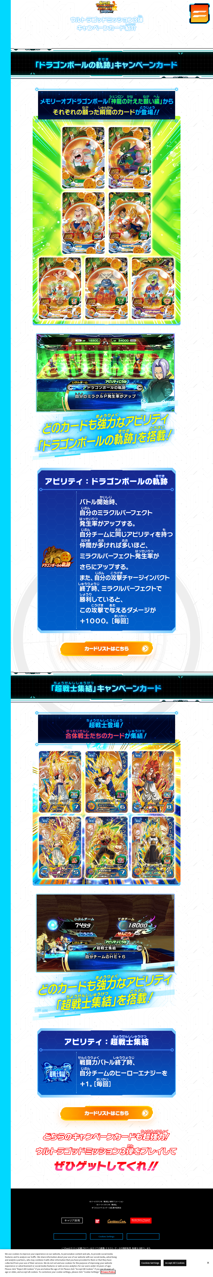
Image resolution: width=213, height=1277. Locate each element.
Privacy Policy (108, 1271)
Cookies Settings (106, 1229)
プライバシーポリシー (143, 1229)
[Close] (208, 1262)
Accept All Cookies (175, 1262)
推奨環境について (70, 1229)
